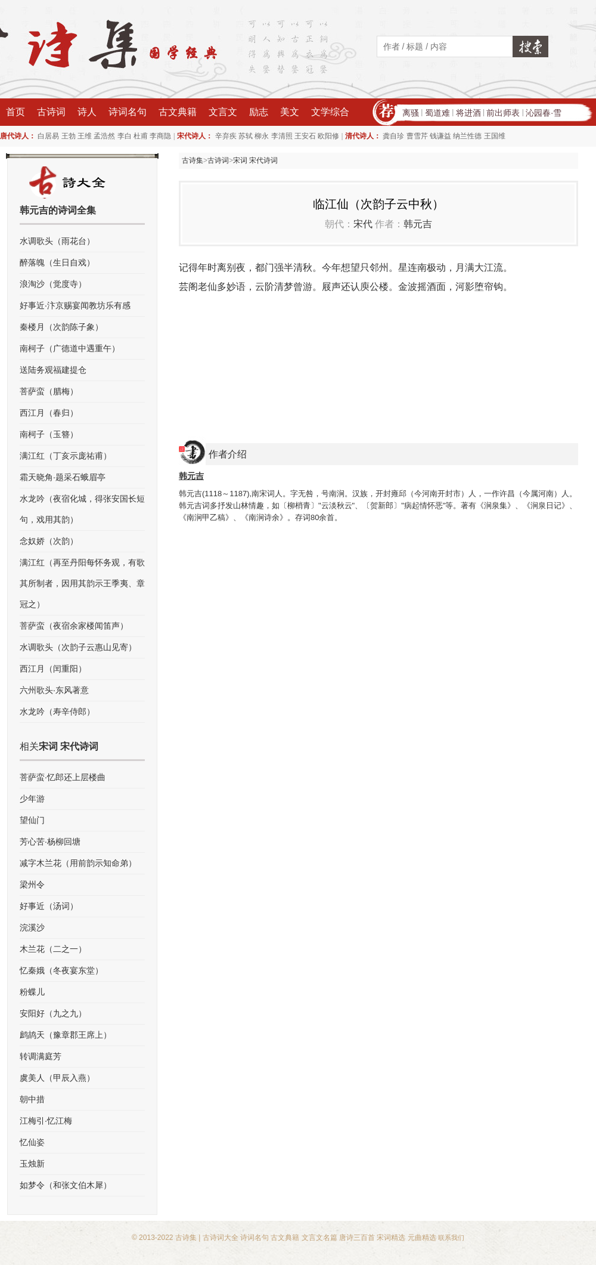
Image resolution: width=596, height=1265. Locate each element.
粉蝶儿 (32, 992)
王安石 (305, 136)
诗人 (87, 112)
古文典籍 (178, 112)
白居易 (48, 136)
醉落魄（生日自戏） (57, 262)
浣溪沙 (32, 927)
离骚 (410, 112)
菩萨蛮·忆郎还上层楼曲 (62, 777)
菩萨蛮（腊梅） (49, 391)
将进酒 (468, 112)
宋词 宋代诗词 (255, 160)
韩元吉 (417, 224)
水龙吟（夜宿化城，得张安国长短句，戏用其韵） (82, 509)
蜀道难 (437, 112)
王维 (84, 136)
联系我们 (451, 1237)
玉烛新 (32, 1163)
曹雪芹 (417, 136)
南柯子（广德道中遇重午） (70, 348)
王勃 (68, 136)
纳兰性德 (467, 136)
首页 (15, 112)
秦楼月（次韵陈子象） (61, 327)
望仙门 (32, 820)
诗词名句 (127, 112)
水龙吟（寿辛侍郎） (57, 711)
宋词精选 (391, 1237)
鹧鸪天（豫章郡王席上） (65, 1035)
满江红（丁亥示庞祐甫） (65, 455)
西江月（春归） (49, 412)
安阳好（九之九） (53, 1013)
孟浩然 (104, 136)
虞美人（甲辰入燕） (57, 1077)
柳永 (261, 136)
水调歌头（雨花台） (57, 241)
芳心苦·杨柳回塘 (50, 841)
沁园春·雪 (543, 112)
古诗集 (192, 160)
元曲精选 (422, 1237)
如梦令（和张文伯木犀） (65, 1185)
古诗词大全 (220, 1237)
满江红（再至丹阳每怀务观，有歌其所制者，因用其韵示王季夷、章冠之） (82, 583)
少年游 (32, 798)
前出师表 (503, 112)
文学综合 (330, 112)
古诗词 (51, 112)
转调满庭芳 (40, 1056)
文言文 (223, 112)
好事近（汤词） (49, 906)
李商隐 (160, 136)
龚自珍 (393, 136)
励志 (258, 112)
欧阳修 (328, 136)
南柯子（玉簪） (49, 434)
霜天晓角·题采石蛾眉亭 (62, 477)
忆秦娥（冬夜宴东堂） (61, 970)
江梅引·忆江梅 (46, 1120)
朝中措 (32, 1099)
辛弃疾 (226, 136)
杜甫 (141, 136)
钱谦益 (440, 136)
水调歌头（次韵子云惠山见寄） (78, 647)
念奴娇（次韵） (49, 541)
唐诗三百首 (357, 1237)
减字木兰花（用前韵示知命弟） (78, 863)
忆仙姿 (32, 1142)
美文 (289, 112)
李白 (124, 136)
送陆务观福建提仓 (53, 370)
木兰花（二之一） (53, 949)
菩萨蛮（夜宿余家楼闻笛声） (74, 625)
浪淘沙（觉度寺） (53, 284)
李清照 (282, 136)
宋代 (362, 224)
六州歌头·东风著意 (54, 690)
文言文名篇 (319, 1237)
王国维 (494, 136)
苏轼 (245, 136)
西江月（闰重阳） (53, 668)
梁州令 (32, 884)
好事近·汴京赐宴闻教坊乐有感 (75, 305)
